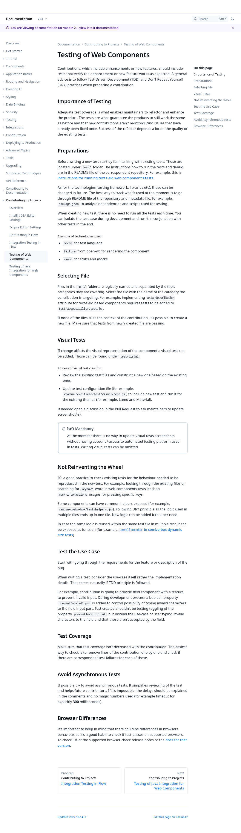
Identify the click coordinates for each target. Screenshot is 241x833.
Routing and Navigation (23, 81)
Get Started (14, 51)
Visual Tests (202, 94)
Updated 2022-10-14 (70, 817)
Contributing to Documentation (17, 190)
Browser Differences (208, 126)
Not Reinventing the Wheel (213, 100)
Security (12, 112)
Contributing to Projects (23, 200)
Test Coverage (204, 113)
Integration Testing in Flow (25, 244)
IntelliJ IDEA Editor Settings (22, 217)
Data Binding (15, 104)
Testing (11, 120)
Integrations (15, 127)
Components (15, 66)
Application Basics (19, 74)
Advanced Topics (18, 150)
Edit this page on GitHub (169, 817)
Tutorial (11, 59)
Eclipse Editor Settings (25, 227)
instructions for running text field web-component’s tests (105, 178)
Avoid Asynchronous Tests (212, 120)
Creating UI (14, 89)
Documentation (19, 19)
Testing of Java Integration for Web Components (23, 270)
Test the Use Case (206, 106)
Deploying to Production (23, 142)
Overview (12, 43)
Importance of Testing (210, 74)
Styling (11, 97)
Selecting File (203, 87)
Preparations (203, 81)
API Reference (16, 181)
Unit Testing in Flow (23, 235)
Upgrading (13, 165)
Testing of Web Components (20, 256)
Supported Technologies (23, 173)
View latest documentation (98, 28)
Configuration (16, 135)
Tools (10, 158)
